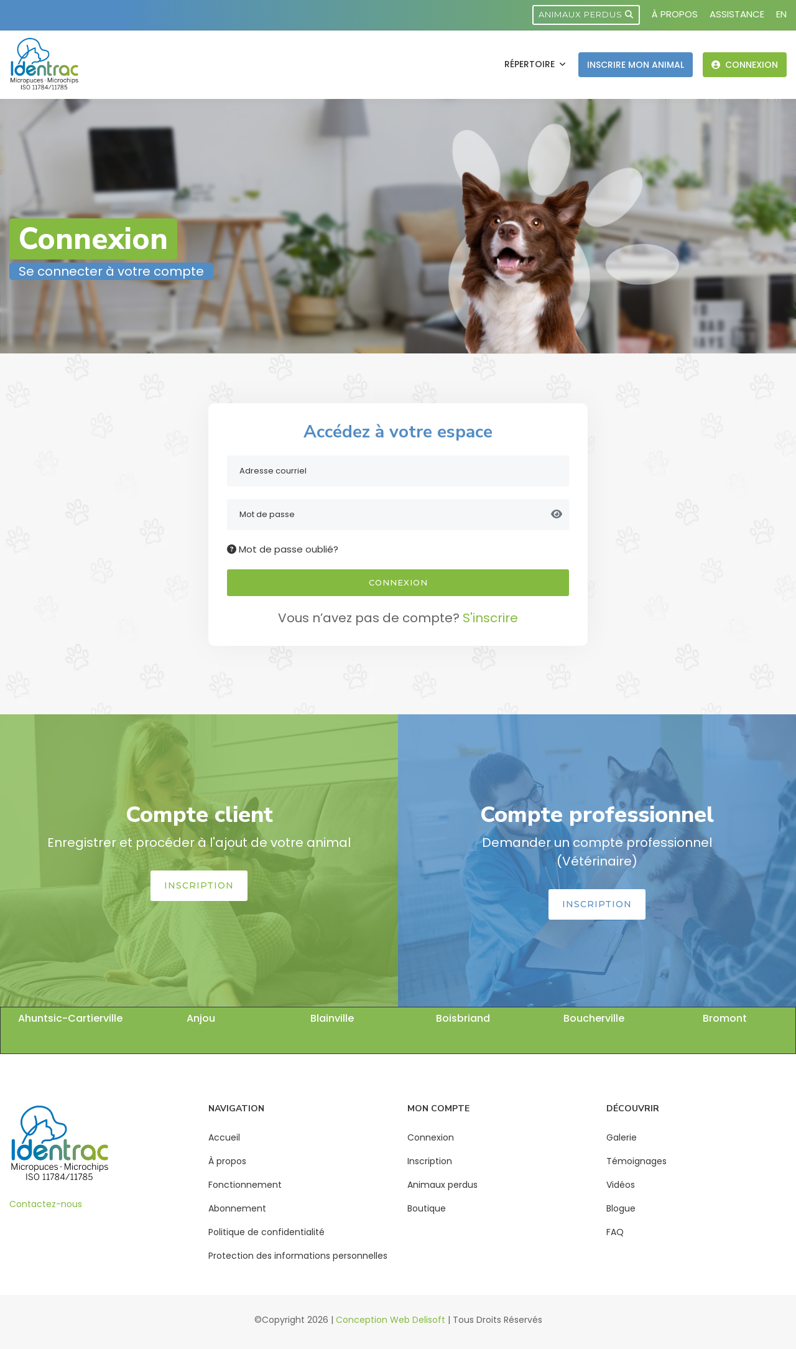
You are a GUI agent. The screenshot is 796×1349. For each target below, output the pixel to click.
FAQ (615, 1232)
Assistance (737, 14)
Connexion (744, 64)
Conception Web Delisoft (390, 1320)
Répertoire (530, 64)
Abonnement (237, 1208)
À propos (675, 14)
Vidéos (620, 1185)
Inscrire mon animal (635, 64)
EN (781, 14)
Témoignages (636, 1161)
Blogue (621, 1208)
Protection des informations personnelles (297, 1255)
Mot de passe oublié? (282, 549)
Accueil (224, 1137)
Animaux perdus (586, 14)
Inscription (199, 885)
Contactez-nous (45, 1204)
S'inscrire (490, 618)
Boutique (426, 1208)
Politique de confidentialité (266, 1232)
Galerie (621, 1137)
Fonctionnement (245, 1185)
